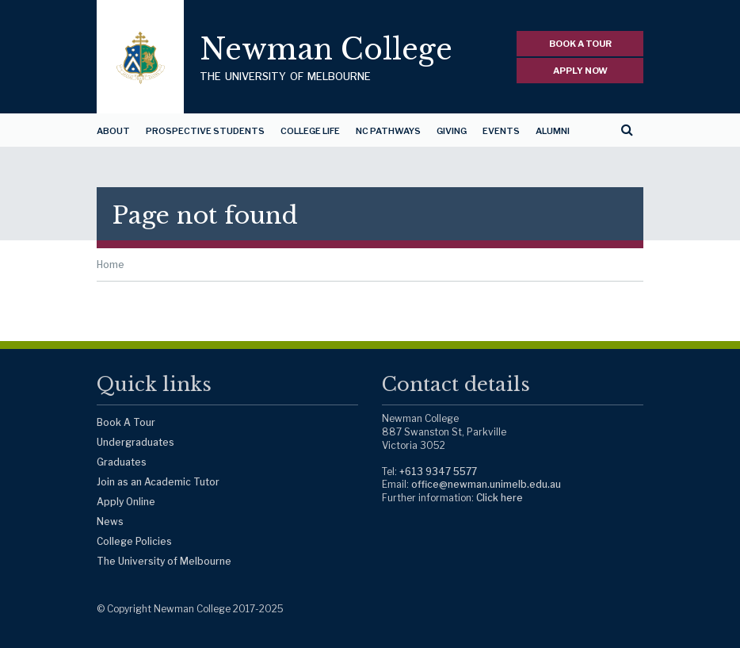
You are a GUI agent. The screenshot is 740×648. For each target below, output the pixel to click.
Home (110, 264)
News (110, 521)
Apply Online (126, 502)
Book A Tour (126, 422)
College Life (310, 130)
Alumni (553, 130)
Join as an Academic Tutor (158, 482)
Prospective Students (205, 130)
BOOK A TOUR (580, 43)
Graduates (122, 462)
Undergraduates (135, 442)
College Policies (134, 541)
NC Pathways (388, 130)
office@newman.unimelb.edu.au (486, 484)
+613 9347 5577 (438, 471)
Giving (452, 130)
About (113, 130)
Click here (499, 498)
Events (501, 130)
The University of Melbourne (164, 561)
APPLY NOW (580, 70)
